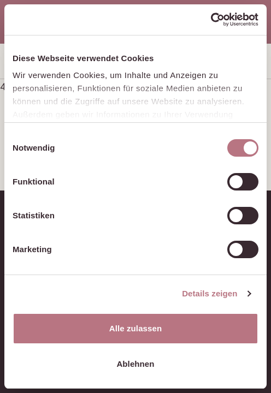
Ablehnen (135, 363)
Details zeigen (209, 293)
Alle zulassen (135, 328)
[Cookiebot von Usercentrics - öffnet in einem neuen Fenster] (210, 20)
